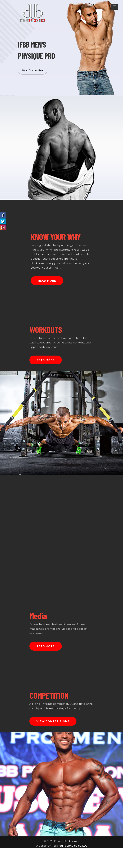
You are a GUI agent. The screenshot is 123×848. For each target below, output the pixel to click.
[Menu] (114, 7)
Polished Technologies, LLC (69, 845)
